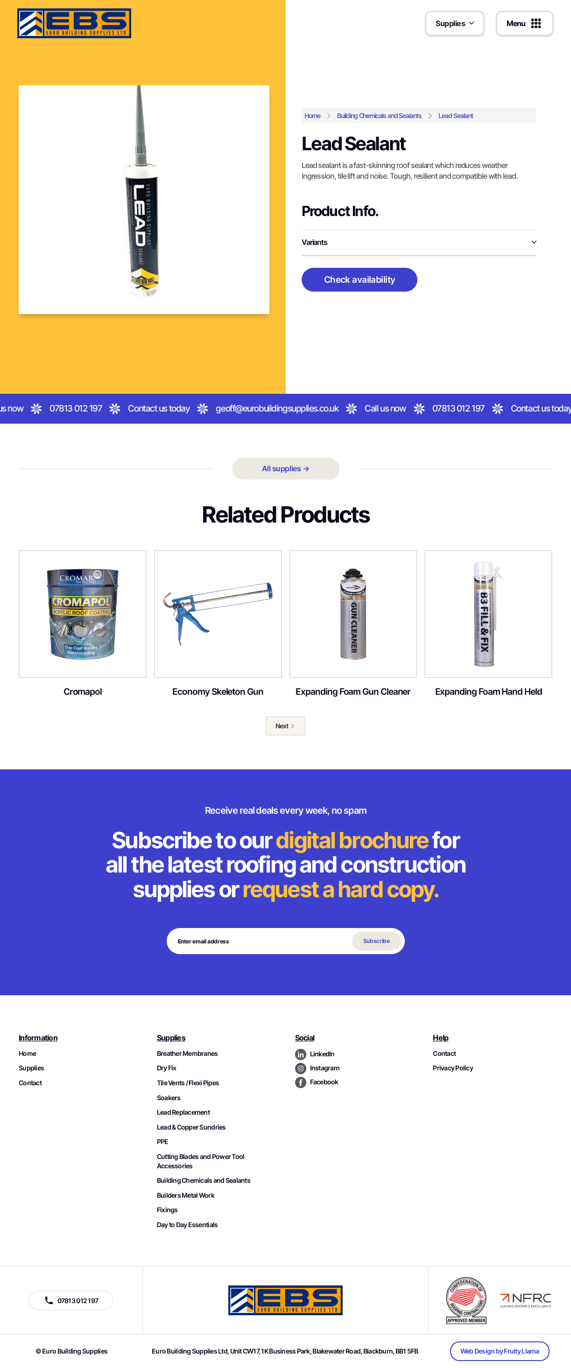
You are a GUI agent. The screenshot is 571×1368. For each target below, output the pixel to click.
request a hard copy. (340, 889)
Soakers (169, 1098)
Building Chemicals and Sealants (379, 115)
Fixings (167, 1210)
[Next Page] (285, 726)
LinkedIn (322, 1054)
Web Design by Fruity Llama (499, 1351)
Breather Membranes (187, 1053)
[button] (455, 23)
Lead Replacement (183, 1112)
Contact (30, 1083)
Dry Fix (166, 1068)
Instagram (324, 1068)
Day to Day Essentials (187, 1224)
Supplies (31, 1068)
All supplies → (285, 468)
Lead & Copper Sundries (191, 1127)
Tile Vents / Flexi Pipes (188, 1083)
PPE (163, 1141)
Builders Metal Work (185, 1195)
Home (312, 115)
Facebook (324, 1082)
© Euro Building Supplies (71, 1351)
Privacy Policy (453, 1068)
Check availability (359, 279)
